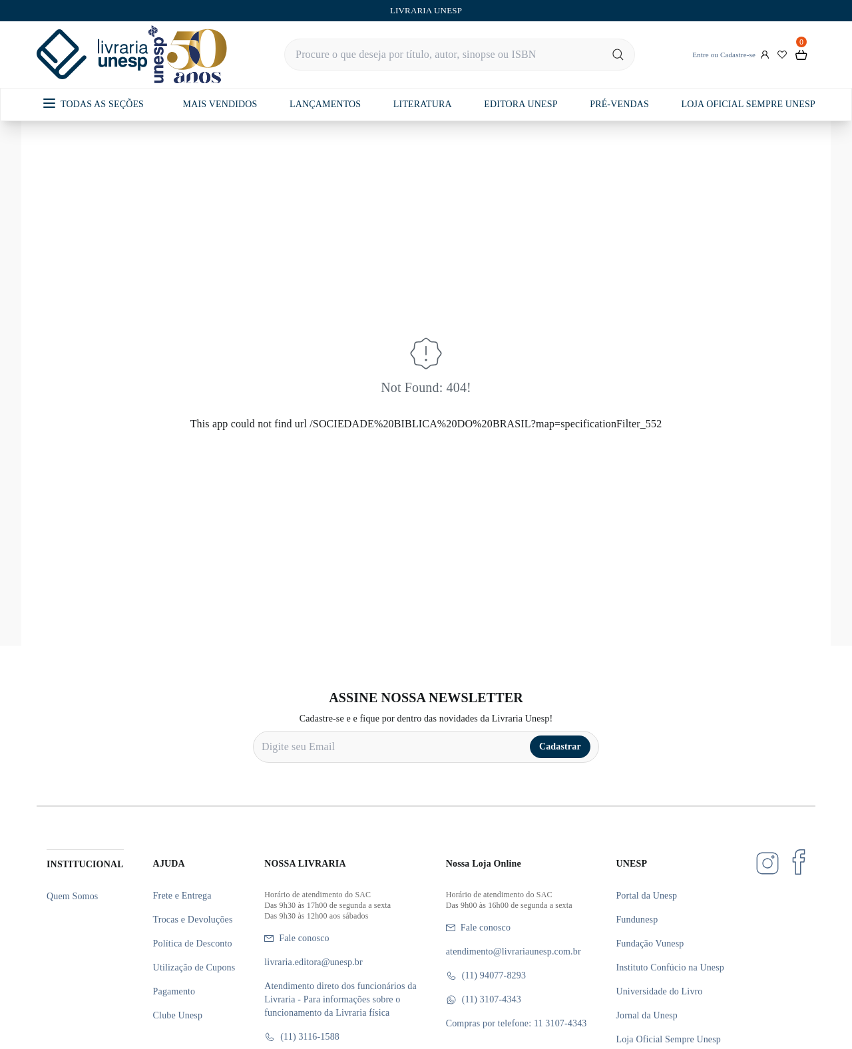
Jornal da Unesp (647, 1015)
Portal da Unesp (646, 896)
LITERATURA (422, 104)
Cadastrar (560, 746)
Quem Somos (72, 896)
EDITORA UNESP (520, 104)
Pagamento (174, 991)
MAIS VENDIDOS (220, 104)
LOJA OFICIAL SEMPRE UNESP (748, 104)
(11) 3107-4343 (483, 999)
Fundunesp (637, 920)
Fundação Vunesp (650, 943)
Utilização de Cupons (194, 967)
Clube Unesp (177, 1015)
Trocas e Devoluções (193, 920)
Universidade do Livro (659, 991)
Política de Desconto (192, 943)
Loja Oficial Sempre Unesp (668, 1039)
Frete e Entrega (182, 896)
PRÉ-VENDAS (619, 104)
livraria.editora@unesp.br (313, 962)
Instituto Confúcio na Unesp (670, 967)
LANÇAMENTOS (325, 104)
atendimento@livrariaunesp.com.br (513, 951)
